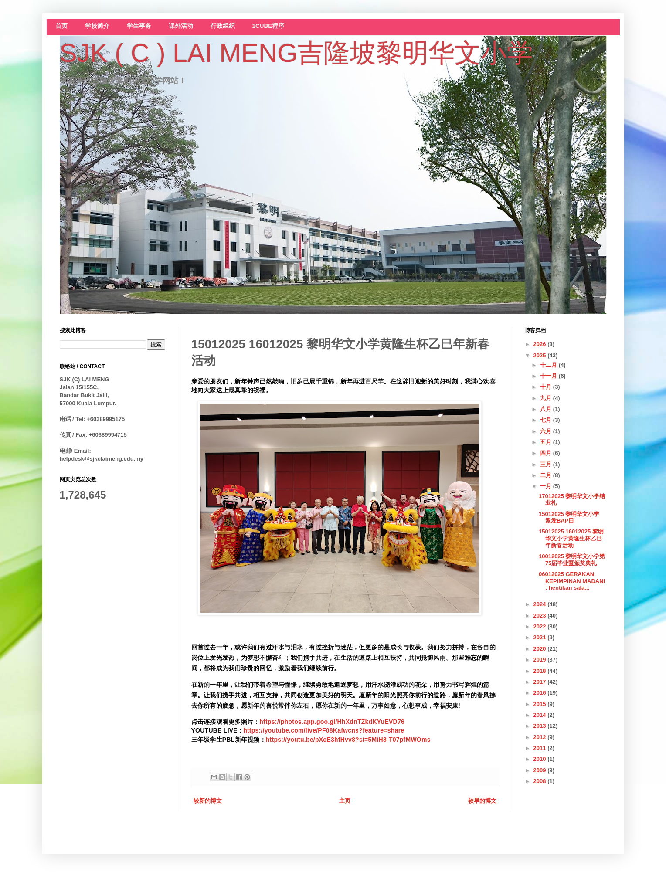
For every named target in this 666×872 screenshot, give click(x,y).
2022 (540, 626)
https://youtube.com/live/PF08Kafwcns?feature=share (323, 730)
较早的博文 (482, 800)
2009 (540, 770)
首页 (61, 26)
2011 (540, 748)
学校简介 (97, 26)
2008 (540, 781)
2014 (540, 715)
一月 (546, 486)
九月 (546, 398)
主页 (344, 800)
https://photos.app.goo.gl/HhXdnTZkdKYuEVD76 (331, 721)
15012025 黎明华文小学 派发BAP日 (569, 517)
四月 (546, 453)
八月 (546, 409)
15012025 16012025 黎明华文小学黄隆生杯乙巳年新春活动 (571, 538)
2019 (540, 659)
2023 (540, 615)
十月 (546, 386)
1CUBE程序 (268, 26)
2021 (540, 637)
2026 (540, 344)
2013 (540, 726)
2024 (540, 604)
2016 (540, 692)
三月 (546, 464)
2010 (540, 759)
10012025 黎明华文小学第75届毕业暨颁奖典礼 (572, 560)
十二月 (549, 365)
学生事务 (139, 26)
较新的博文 (208, 800)
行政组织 (223, 26)
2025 (540, 355)
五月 (546, 442)
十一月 (549, 376)
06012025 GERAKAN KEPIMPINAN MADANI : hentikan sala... (572, 581)
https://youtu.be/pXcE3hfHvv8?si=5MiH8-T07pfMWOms (348, 739)
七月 (546, 420)
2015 (540, 704)
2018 (540, 671)
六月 (546, 431)
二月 (546, 475)
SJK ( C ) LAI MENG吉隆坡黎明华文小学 (296, 53)
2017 (540, 682)
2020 (540, 648)
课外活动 (181, 26)
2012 (540, 737)
